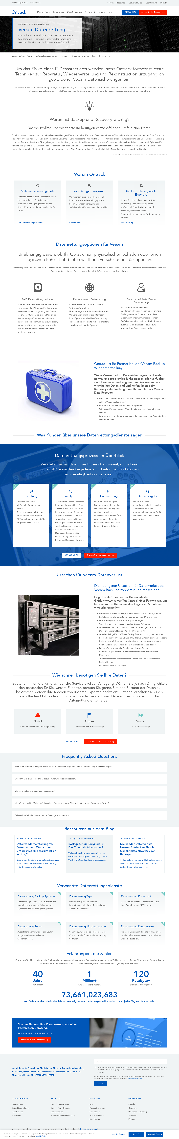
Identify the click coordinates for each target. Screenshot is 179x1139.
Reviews (64, 56)
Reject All (136, 1134)
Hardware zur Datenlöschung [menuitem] (63, 1116)
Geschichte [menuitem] (132, 1108)
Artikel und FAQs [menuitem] (97, 1116)
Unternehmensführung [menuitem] (137, 1112)
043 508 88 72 (130, 12)
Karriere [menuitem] (131, 1119)
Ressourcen (121, 3)
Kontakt (163, 3)
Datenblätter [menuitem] (95, 1119)
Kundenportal (75, 223)
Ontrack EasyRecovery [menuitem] (60, 1104)
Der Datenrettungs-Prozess (30, 223)
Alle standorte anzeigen (88, 1129)
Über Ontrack (151, 3)
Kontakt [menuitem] (131, 1104)
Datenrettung (127, 223)
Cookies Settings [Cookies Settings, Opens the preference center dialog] (118, 1134)
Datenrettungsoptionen (46, 56)
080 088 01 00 (71, 555)
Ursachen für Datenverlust (83, 56)
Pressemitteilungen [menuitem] (97, 1108)
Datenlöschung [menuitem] (57, 1112)
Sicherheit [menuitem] (132, 1116)
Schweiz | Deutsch (20, 3)
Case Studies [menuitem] (95, 1112)
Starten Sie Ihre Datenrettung (153, 12)
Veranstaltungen (136, 3)
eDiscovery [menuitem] (16, 1116)
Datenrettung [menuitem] (17, 1104)
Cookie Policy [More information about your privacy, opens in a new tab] (41, 1136)
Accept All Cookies (155, 1134)
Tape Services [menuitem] (17, 1112)
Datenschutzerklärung (134, 1078)
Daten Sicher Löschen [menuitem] (20, 1108)
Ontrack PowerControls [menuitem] (60, 1108)
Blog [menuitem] (91, 1104)
